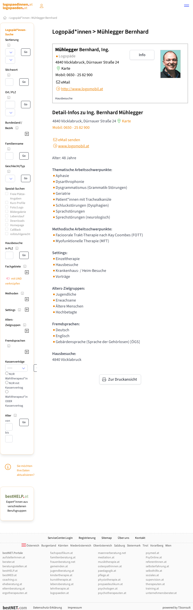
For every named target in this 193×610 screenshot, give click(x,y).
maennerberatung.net (112, 553)
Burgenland (48, 546)
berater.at (8, 562)
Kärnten (63, 546)
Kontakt (140, 538)
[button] (187, 6)
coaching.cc (9, 580)
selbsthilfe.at (154, 571)
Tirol (145, 546)
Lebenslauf (17, 216)
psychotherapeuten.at (112, 593)
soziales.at (152, 575)
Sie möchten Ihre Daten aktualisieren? (25, 470)
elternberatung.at (13, 589)
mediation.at (106, 557)
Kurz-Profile (17, 203)
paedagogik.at (107, 571)
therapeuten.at (155, 584)
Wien (168, 546)
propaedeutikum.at (110, 584)
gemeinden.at (59, 566)
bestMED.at (9, 575)
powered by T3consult (177, 608)
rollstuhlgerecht (20, 234)
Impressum (75, 608)
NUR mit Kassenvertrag (14, 385)
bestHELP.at (10, 571)
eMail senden (66, 140)
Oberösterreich (102, 546)
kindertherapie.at (61, 575)
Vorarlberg (156, 546)
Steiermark (134, 546)
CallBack (15, 230)
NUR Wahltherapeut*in (16, 376)
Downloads (17, 221)
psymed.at (152, 553)
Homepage (17, 225)
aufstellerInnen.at (13, 557)
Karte (62, 68)
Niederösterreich (80, 546)
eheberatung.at (12, 584)
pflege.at (103, 575)
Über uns (123, 538)
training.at (152, 589)
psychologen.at (108, 589)
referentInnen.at (156, 562)
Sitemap (106, 538)
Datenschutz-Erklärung (47, 608)
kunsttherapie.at (60, 580)
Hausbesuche (63, 98)
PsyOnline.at (154, 557)
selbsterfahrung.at (157, 566)
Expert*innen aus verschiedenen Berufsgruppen (17, 504)
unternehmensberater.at (161, 593)
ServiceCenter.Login (60, 538)
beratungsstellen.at (14, 566)
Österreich (30, 546)
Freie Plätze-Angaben (17, 196)
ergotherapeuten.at (14, 593)
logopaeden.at (59, 593)
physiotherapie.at (109, 580)
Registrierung (87, 538)
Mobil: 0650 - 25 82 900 (74, 75)
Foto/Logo (17, 207)
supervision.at (155, 580)
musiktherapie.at (109, 562)
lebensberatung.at (61, 584)
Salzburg (119, 546)
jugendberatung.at (62, 571)
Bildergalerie (18, 212)
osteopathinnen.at (110, 566)
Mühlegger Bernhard (44, 18)
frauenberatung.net (62, 562)
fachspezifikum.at (61, 553)
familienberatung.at (62, 557)
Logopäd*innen (20, 18)
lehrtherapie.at (59, 589)
